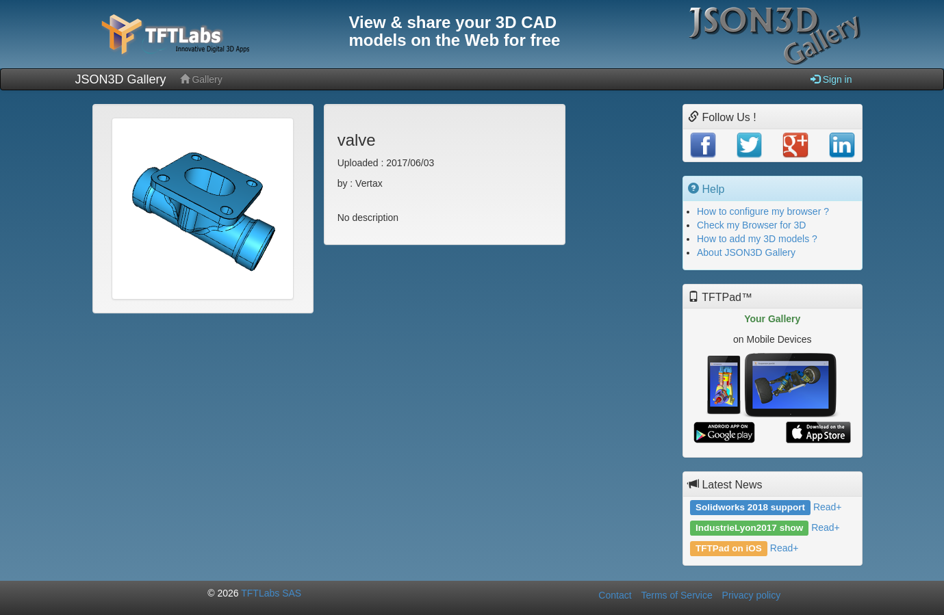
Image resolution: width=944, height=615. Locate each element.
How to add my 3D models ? (757, 238)
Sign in (831, 79)
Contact (614, 595)
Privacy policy (751, 595)
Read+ (827, 506)
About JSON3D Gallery (746, 252)
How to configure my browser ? (763, 211)
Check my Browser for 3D (751, 225)
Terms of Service (676, 595)
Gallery (201, 79)
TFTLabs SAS (271, 593)
